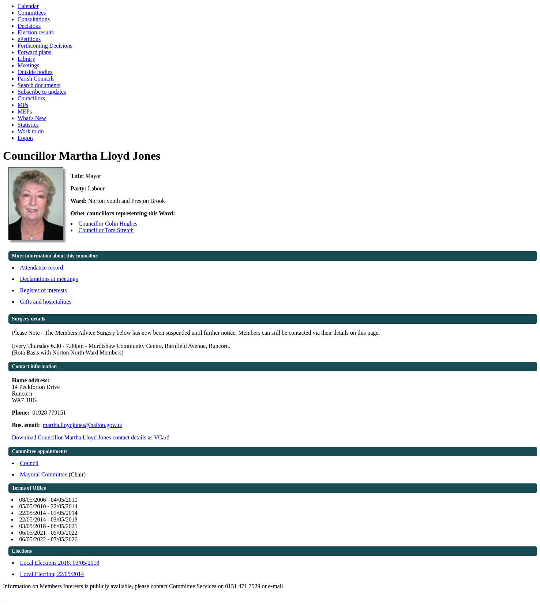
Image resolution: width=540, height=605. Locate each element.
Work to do (31, 131)
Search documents (39, 85)
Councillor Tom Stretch (106, 230)
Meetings (29, 65)
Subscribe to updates (42, 92)
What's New (32, 118)
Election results (36, 32)
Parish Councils (36, 78)
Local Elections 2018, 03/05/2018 (60, 563)
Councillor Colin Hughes (108, 223)
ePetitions (29, 39)
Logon (25, 138)
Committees (32, 13)
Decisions (29, 26)
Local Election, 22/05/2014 (52, 574)
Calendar (28, 6)
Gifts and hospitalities (45, 301)
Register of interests (43, 290)
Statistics (28, 125)
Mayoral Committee (43, 474)
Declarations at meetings (49, 279)
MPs (23, 105)
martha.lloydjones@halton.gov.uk (82, 425)
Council (29, 463)
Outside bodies (35, 72)
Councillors (31, 98)
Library (26, 59)
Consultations (34, 19)
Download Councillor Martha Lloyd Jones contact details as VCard (91, 437)
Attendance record (41, 267)
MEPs (25, 111)
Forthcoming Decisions (45, 45)
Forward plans (34, 52)
